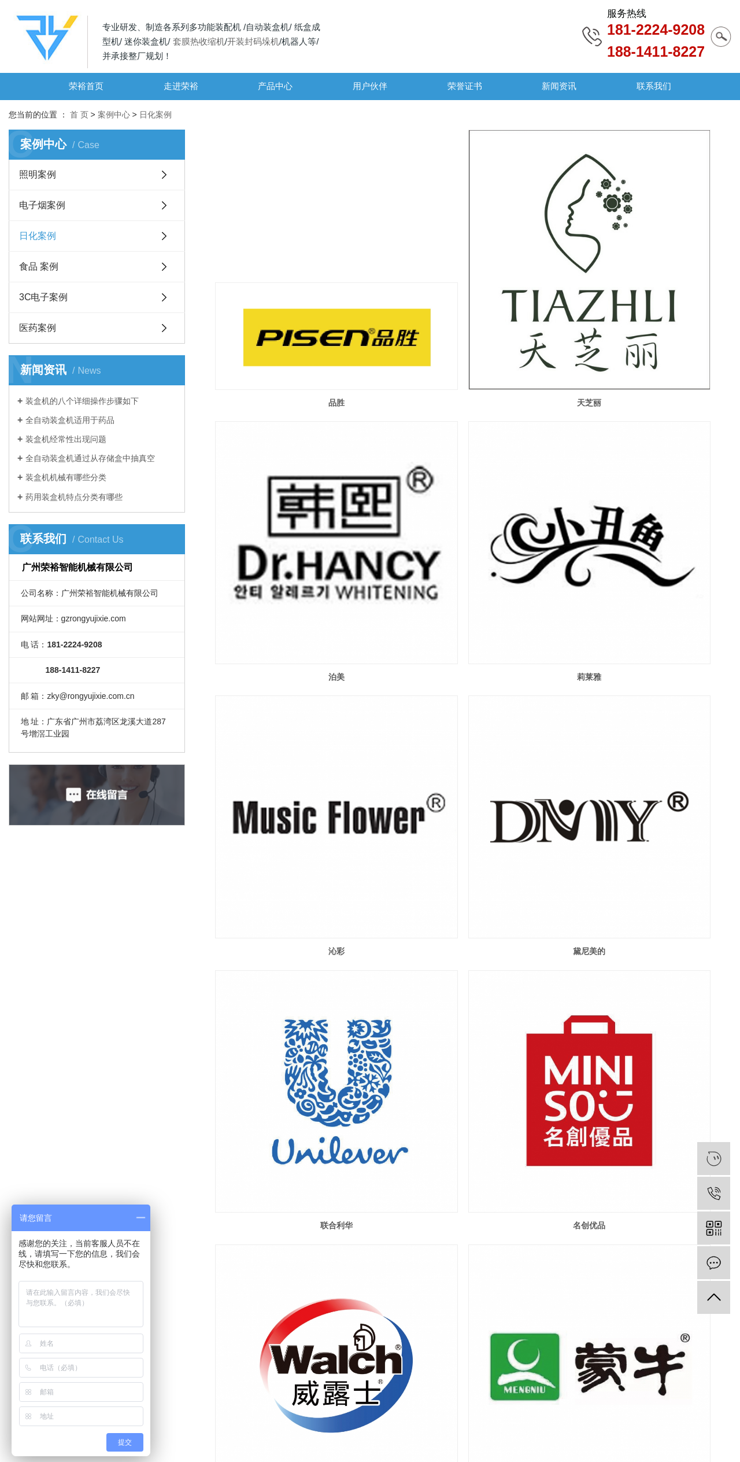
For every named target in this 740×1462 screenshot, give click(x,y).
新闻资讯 (559, 86)
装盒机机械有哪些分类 (65, 477)
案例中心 (114, 114)
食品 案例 (38, 266)
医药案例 (37, 328)
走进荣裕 (181, 86)
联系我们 (654, 86)
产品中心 (275, 86)
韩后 (298, 1106)
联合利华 (298, 712)
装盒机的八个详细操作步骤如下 (82, 401)
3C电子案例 (43, 297)
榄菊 (649, 909)
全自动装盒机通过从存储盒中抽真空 (90, 458)
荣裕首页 (86, 86)
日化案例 (155, 114)
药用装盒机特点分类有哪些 (74, 497)
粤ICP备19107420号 (161, 1438)
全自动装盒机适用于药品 (69, 420)
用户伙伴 (370, 86)
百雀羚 (473, 1106)
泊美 (649, 319)
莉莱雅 (298, 516)
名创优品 (473, 712)
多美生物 (648, 1106)
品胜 (298, 319)
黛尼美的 (648, 516)
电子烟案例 (42, 205)
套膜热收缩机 (199, 41)
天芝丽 (473, 319)
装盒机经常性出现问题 (65, 439)
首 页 (79, 114)
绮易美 (298, 1303)
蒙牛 (298, 909)
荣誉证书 (464, 86)
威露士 (649, 712)
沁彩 (473, 516)
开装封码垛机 (253, 41)
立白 (473, 909)
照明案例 (37, 174)
